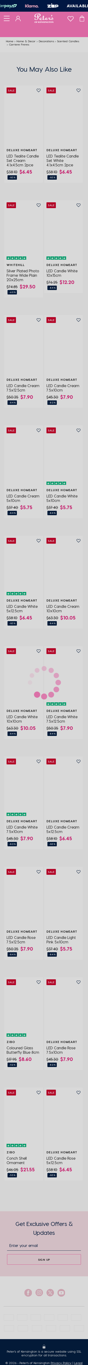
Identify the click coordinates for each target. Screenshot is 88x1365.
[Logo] (44, 18)
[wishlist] (70, 17)
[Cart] (82, 18)
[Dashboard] (18, 18)
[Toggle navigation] (7, 18)
